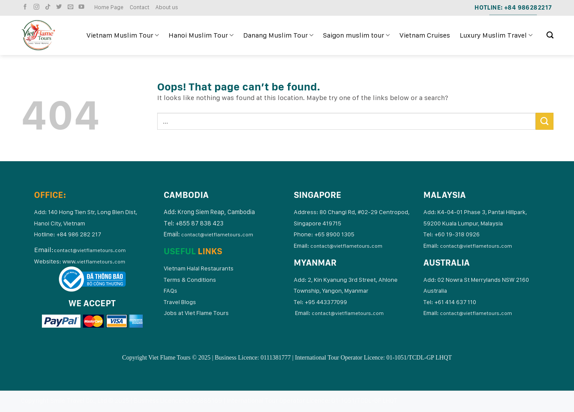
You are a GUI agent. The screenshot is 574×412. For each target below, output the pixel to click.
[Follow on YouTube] (82, 7)
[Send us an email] (72, 7)
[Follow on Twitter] (60, 7)
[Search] (550, 35)
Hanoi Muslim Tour (201, 35)
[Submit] (544, 121)
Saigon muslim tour (356, 35)
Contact (139, 7)
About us (166, 7)
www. (93, 261)
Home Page (109, 7)
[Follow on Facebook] (26, 7)
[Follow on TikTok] (49, 7)
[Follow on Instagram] (37, 7)
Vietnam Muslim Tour (122, 35)
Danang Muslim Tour (278, 35)
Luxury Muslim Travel (496, 35)
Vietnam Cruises (424, 35)
